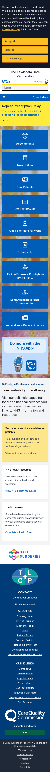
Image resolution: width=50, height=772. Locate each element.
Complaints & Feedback (25, 649)
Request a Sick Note (25, 692)
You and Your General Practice (25, 654)
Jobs (25, 630)
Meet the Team (25, 625)
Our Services (25, 702)
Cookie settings (11, 29)
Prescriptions (25, 683)
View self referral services (20, 453)
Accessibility (25, 758)
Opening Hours (25, 616)
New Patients (25, 673)
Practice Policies (25, 640)
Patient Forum (25, 635)
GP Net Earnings (25, 621)
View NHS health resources (20, 490)
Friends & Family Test (25, 644)
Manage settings (13, 58)
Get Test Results (25, 688)
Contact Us (25, 668)
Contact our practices (25, 597)
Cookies (25, 763)
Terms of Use (25, 750)
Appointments (25, 678)
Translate (40, 82)
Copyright (25, 767)
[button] (3, 120)
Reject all (9, 49)
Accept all (9, 41)
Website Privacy (25, 754)
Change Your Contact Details (25, 697)
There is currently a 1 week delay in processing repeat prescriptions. (22, 113)
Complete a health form (18, 532)
